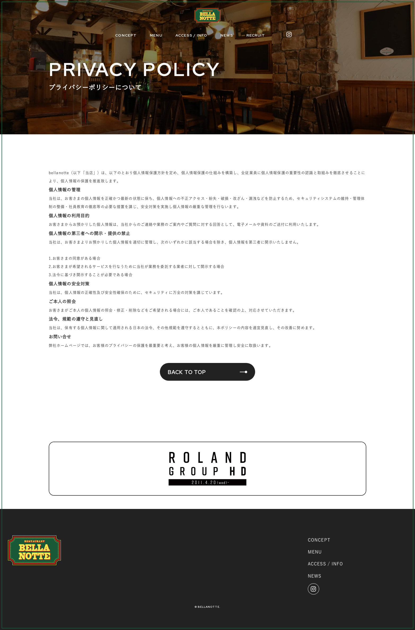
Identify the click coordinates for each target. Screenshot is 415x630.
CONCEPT (126, 35)
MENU (156, 35)
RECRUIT (255, 35)
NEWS (226, 35)
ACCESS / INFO (191, 35)
